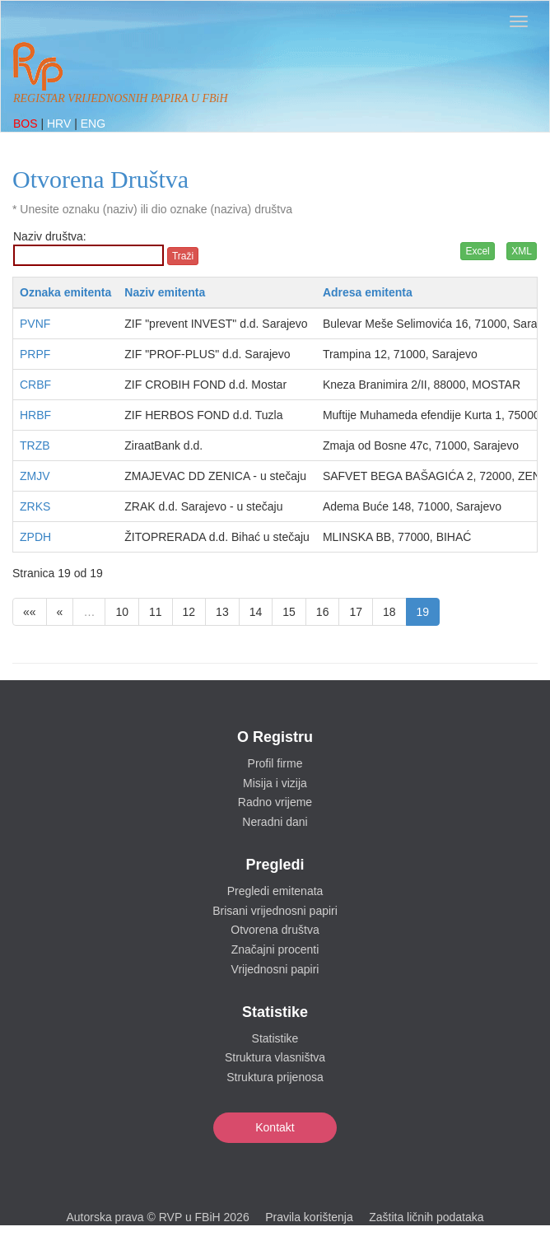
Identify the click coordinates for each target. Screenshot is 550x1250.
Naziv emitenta (164, 292)
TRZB (35, 445)
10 (121, 611)
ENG (93, 123)
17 (355, 611)
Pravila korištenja (309, 1217)
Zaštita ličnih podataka (426, 1217)
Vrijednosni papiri (275, 969)
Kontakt (274, 1127)
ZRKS (35, 506)
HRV (60, 123)
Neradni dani (274, 821)
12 (189, 611)
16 (322, 611)
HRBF (35, 415)
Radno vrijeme (275, 802)
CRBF (35, 384)
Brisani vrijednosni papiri (275, 910)
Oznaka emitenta (65, 292)
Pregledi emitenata (275, 891)
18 (389, 611)
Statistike (275, 1038)
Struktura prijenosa (275, 1077)
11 (155, 611)
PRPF (35, 354)
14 (256, 611)
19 (423, 611)
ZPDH (35, 536)
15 (289, 611)
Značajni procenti (275, 949)
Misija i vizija (275, 783)
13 (222, 611)
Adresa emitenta (367, 292)
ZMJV (35, 476)
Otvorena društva (275, 929)
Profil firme (275, 763)
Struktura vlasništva (275, 1057)
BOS (26, 123)
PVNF (35, 323)
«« (29, 611)
